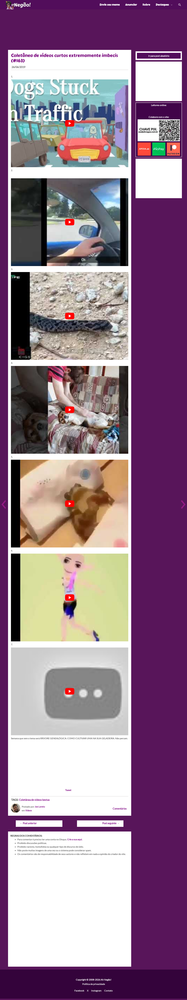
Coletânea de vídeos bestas (34, 801)
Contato (108, 991)
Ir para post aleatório (158, 57)
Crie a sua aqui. (74, 840)
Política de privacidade (93, 985)
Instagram (96, 991)
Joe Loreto (40, 807)
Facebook (79, 991)
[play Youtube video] (69, 124)
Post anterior (28, 824)
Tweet (68, 791)
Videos (28, 811)
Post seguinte (110, 824)
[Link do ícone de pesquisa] (179, 5)
